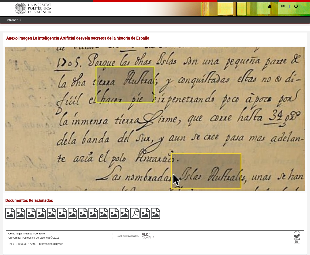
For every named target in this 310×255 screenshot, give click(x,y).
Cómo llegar (15, 233)
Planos (28, 233)
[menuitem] (12, 20)
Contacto (39, 233)
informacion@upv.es (50, 243)
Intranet (12, 20)
